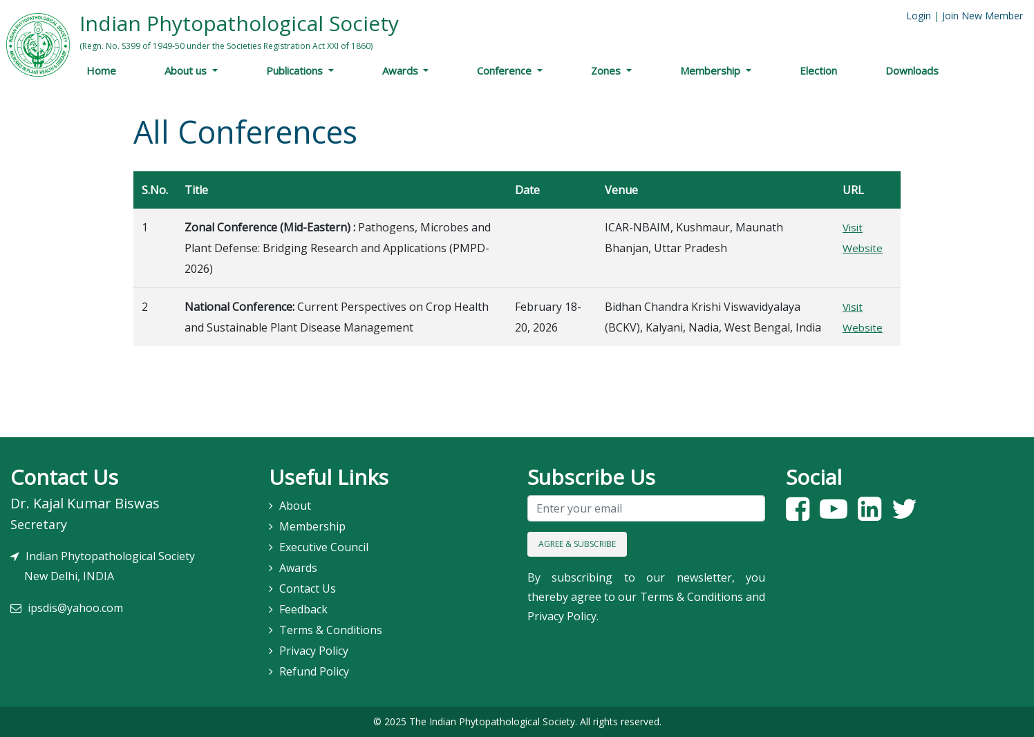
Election (818, 70)
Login (918, 15)
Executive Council (323, 547)
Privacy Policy (313, 650)
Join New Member (982, 15)
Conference (505, 70)
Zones (607, 70)
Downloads (912, 70)
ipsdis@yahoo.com (75, 607)
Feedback (303, 609)
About (295, 505)
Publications (296, 70)
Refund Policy (314, 671)
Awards (401, 70)
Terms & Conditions (330, 630)
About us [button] (186, 70)
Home (101, 70)
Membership (711, 70)
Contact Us (307, 588)
